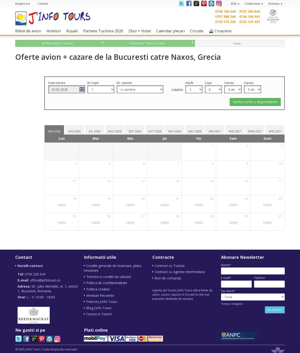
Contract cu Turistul (169, 265)
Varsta (239, 83)
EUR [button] (235, 4)
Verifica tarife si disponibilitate (255, 102)
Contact (43, 4)
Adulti (206, 83)
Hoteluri (54, 31)
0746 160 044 (225, 11)
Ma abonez (274, 310)
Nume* (226, 265)
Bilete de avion (29, 31)
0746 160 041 (249, 16)
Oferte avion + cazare (57, 43)
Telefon (259, 278)
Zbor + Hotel (140, 31)
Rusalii (73, 31)
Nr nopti (125, 83)
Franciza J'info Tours (101, 301)
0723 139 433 (249, 21)
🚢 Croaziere (221, 31)
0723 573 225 (225, 21)
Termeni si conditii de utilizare (108, 276)
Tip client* (228, 291)
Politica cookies (98, 288)
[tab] (92, 130)
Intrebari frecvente (100, 295)
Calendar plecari (171, 31)
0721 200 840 (249, 11)
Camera (193, 90)
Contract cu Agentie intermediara (180, 272)
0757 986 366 (225, 16)
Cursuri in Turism (99, 313)
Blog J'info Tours (99, 307)
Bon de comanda (168, 278)
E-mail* (226, 278)
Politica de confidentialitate (106, 282)
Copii (221, 83)
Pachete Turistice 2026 (104, 31)
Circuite (198, 31)
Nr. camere (152, 83)
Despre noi (22, 4)
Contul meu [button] (254, 4)
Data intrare (96, 83)
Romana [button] (275, 4)
